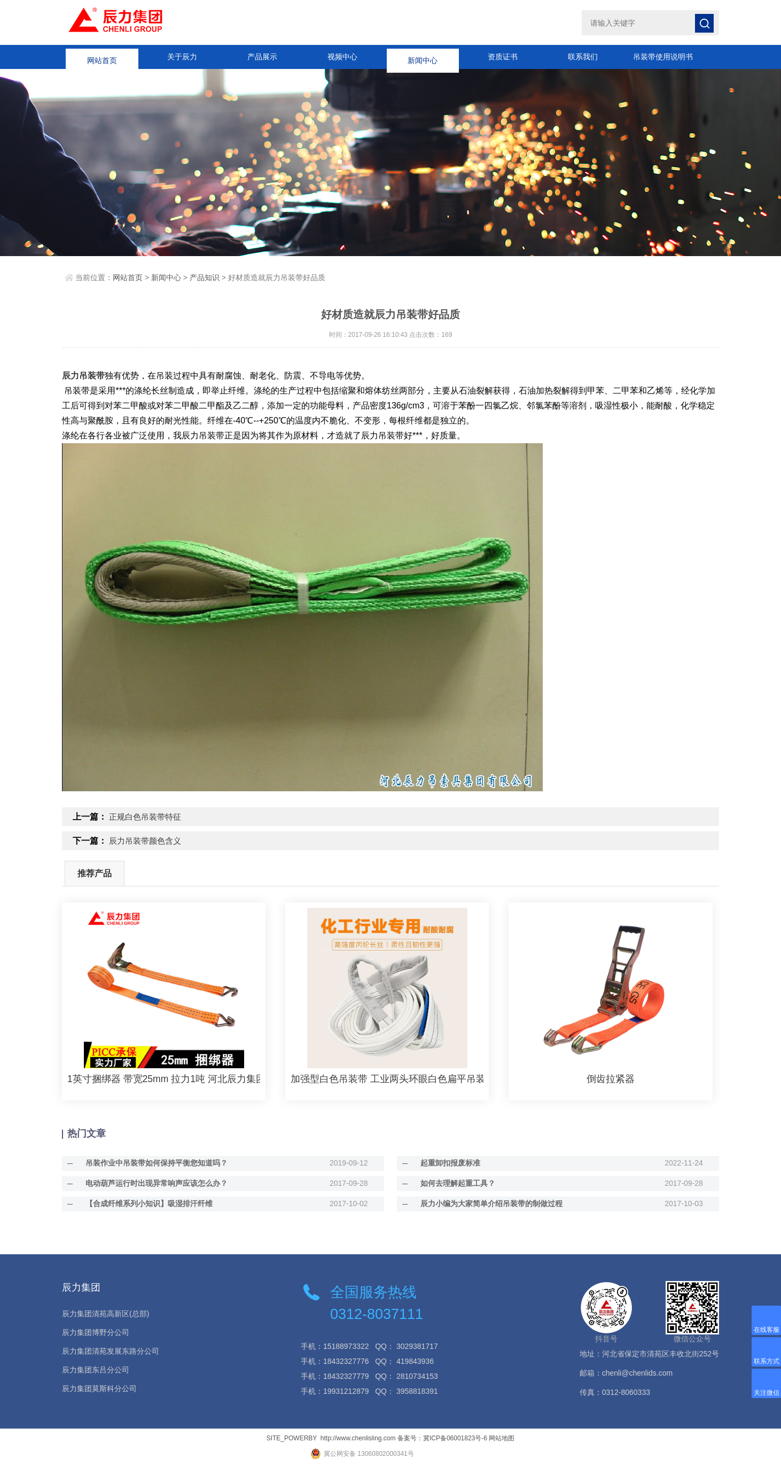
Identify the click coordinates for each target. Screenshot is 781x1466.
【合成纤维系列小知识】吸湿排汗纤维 (141, 1203)
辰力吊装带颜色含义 (147, 840)
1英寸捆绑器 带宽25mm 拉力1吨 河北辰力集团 (163, 1079)
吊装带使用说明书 (663, 56)
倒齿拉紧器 (611, 1079)
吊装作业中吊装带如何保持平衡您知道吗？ (149, 1163)
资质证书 (503, 56)
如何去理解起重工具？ (450, 1183)
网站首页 (102, 56)
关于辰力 (182, 56)
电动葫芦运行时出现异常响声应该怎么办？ (149, 1183)
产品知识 (205, 277)
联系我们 (583, 56)
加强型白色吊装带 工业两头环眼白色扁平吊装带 (387, 1079)
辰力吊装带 (83, 375)
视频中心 (342, 56)
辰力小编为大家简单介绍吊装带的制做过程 (484, 1203)
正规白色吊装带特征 (147, 816)
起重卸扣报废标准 (443, 1163)
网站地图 (501, 1438)
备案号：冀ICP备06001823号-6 (442, 1438)
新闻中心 (423, 56)
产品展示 (262, 56)
